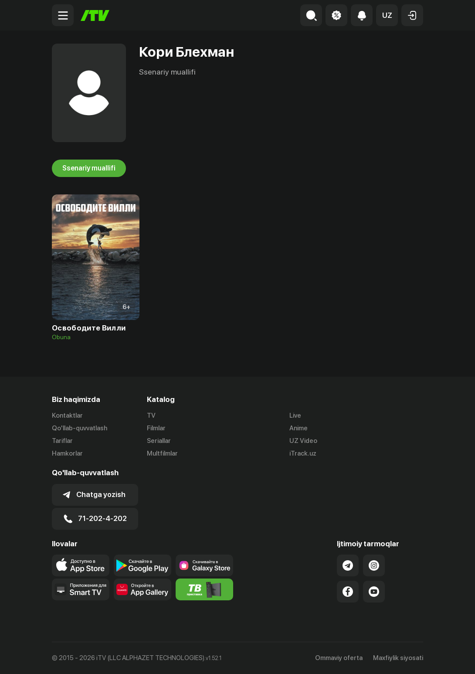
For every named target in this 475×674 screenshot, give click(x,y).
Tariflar (62, 441)
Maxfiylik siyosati (398, 658)
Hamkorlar (67, 453)
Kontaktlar (67, 415)
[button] (387, 15)
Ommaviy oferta (339, 658)
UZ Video (303, 441)
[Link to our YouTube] (374, 592)
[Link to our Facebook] (348, 592)
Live (295, 415)
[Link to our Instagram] (374, 565)
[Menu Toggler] (63, 15)
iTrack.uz (302, 453)
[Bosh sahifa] (95, 15)
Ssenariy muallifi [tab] (89, 168)
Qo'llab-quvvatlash (79, 428)
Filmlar (156, 428)
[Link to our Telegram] (348, 565)
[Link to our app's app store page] (80, 565)
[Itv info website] (204, 589)
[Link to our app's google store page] (142, 565)
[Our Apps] (80, 589)
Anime (298, 428)
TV (151, 415)
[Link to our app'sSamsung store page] (204, 565)
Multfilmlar (162, 453)
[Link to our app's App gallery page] (142, 589)
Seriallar (159, 441)
